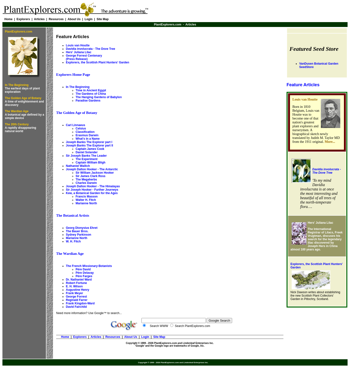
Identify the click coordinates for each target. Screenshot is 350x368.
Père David (83, 269)
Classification (85, 132)
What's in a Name (88, 138)
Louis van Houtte (77, 45)
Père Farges (84, 276)
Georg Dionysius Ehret (81, 228)
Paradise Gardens (88, 100)
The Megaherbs (86, 179)
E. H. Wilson (74, 286)
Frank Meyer (74, 293)
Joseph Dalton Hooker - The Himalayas (93, 186)
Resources (56, 19)
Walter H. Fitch (86, 200)
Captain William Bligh (90, 162)
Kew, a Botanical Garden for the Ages (92, 193)
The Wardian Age (16, 111)
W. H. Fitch (73, 241)
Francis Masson (87, 196)
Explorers (23, 19)
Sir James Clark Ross (90, 176)
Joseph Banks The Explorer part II (89, 145)
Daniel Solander (87, 152)
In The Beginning (16, 85)
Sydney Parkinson (78, 234)
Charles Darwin (86, 183)
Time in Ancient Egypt (91, 90)
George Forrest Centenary (84, 55)
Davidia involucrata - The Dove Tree (326, 171)
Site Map (102, 19)
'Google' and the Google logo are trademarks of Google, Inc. (169, 345)
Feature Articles (303, 84)
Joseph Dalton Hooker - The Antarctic (92, 169)
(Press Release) (77, 59)
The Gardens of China (91, 93)
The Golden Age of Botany (23, 98)
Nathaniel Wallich (78, 166)
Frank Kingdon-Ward (80, 303)
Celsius (81, 128)
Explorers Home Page (73, 75)
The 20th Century (17, 124)
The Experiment (86, 159)
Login (89, 19)
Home (8, 19)
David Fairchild (76, 306)
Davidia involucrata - (90, 49)
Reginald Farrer (77, 300)
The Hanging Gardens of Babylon (99, 97)
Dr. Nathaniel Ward (79, 279)
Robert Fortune (76, 283)
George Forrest (76, 296)
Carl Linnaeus (75, 125)
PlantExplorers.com (167, 24)
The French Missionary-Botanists (89, 266)
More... (330, 142)
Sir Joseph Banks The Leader (86, 155)
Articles (39, 19)
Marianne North (86, 203)
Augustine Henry (77, 289)
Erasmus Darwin (87, 135)
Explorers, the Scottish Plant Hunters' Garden (97, 62)
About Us (74, 19)
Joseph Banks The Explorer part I (89, 142)
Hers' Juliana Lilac (78, 52)
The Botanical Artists (72, 215)
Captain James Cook (90, 149)
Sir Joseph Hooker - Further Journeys (92, 189)
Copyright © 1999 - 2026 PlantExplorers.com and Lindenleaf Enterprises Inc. (170, 343)
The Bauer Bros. (77, 231)
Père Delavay (85, 272)
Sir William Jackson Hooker (95, 172)
